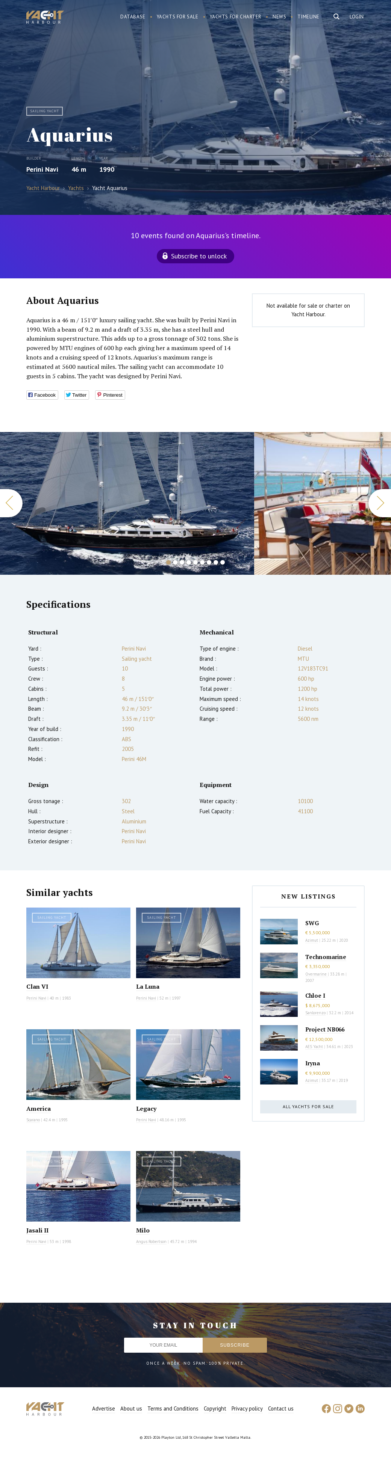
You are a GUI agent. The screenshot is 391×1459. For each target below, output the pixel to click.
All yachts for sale (308, 1106)
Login (357, 17)
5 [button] (195, 562)
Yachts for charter (236, 17)
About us (131, 1408)
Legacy (146, 1108)
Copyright (215, 1408)
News (279, 17)
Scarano (33, 1119)
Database (132, 17)
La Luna (147, 986)
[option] (127, 503)
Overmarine (316, 974)
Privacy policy (247, 1408)
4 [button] (188, 562)
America (38, 1108)
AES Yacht (314, 1046)
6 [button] (202, 562)
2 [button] (175, 562)
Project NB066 (324, 1029)
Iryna (312, 1063)
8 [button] (216, 562)
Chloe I (315, 995)
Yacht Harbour (45, 18)
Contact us (281, 1408)
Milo (143, 1230)
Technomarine (325, 957)
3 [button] (182, 562)
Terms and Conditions (173, 1408)
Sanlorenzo (315, 1012)
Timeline (308, 17)
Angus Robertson (151, 1241)
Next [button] (379, 503)
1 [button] (168, 562)
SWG (312, 923)
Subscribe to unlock (199, 256)
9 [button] (222, 562)
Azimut (311, 940)
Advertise (103, 1408)
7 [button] (209, 562)
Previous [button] (11, 503)
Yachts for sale (178, 17)
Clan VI (37, 986)
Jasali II (37, 1230)
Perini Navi (42, 169)
